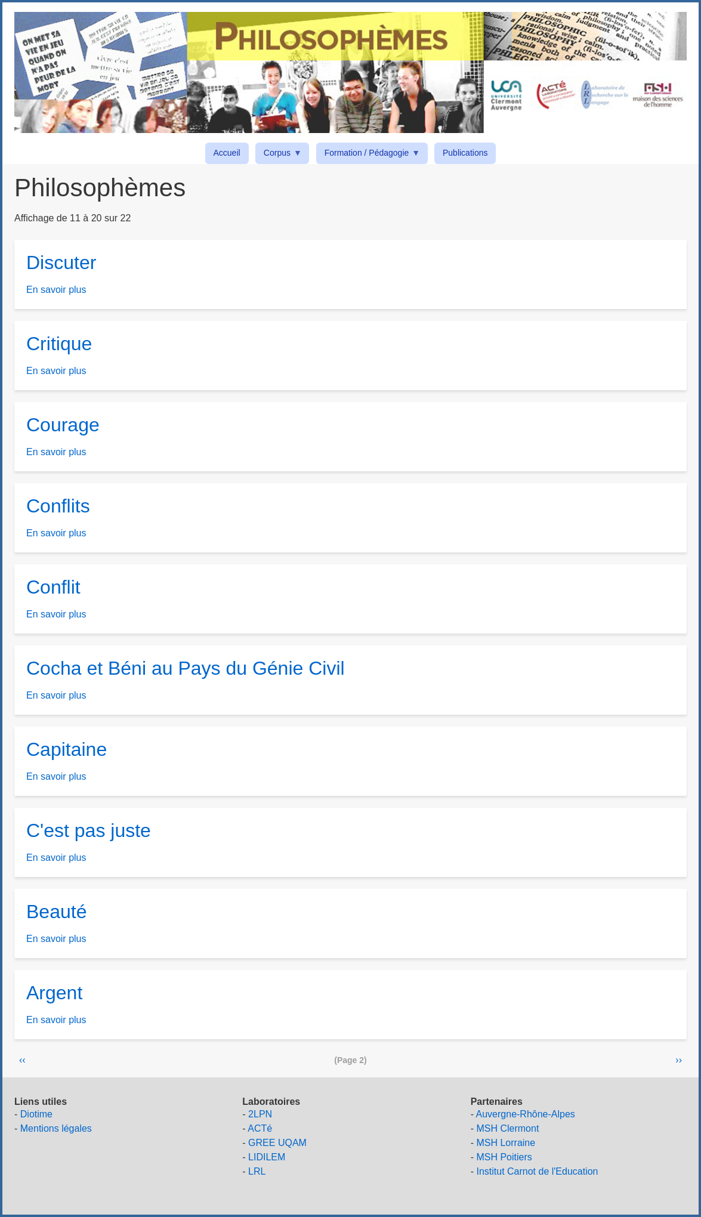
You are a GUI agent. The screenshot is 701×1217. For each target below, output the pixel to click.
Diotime (36, 1114)
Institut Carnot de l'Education (537, 1171)
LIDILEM (266, 1157)
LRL (256, 1171)
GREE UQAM (277, 1143)
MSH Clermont (507, 1128)
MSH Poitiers (504, 1157)
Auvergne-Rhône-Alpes (525, 1114)
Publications (465, 152)
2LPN (260, 1114)
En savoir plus (56, 290)
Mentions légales (56, 1128)
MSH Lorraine (505, 1143)
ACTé (260, 1128)
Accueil (227, 152)
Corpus (279, 155)
